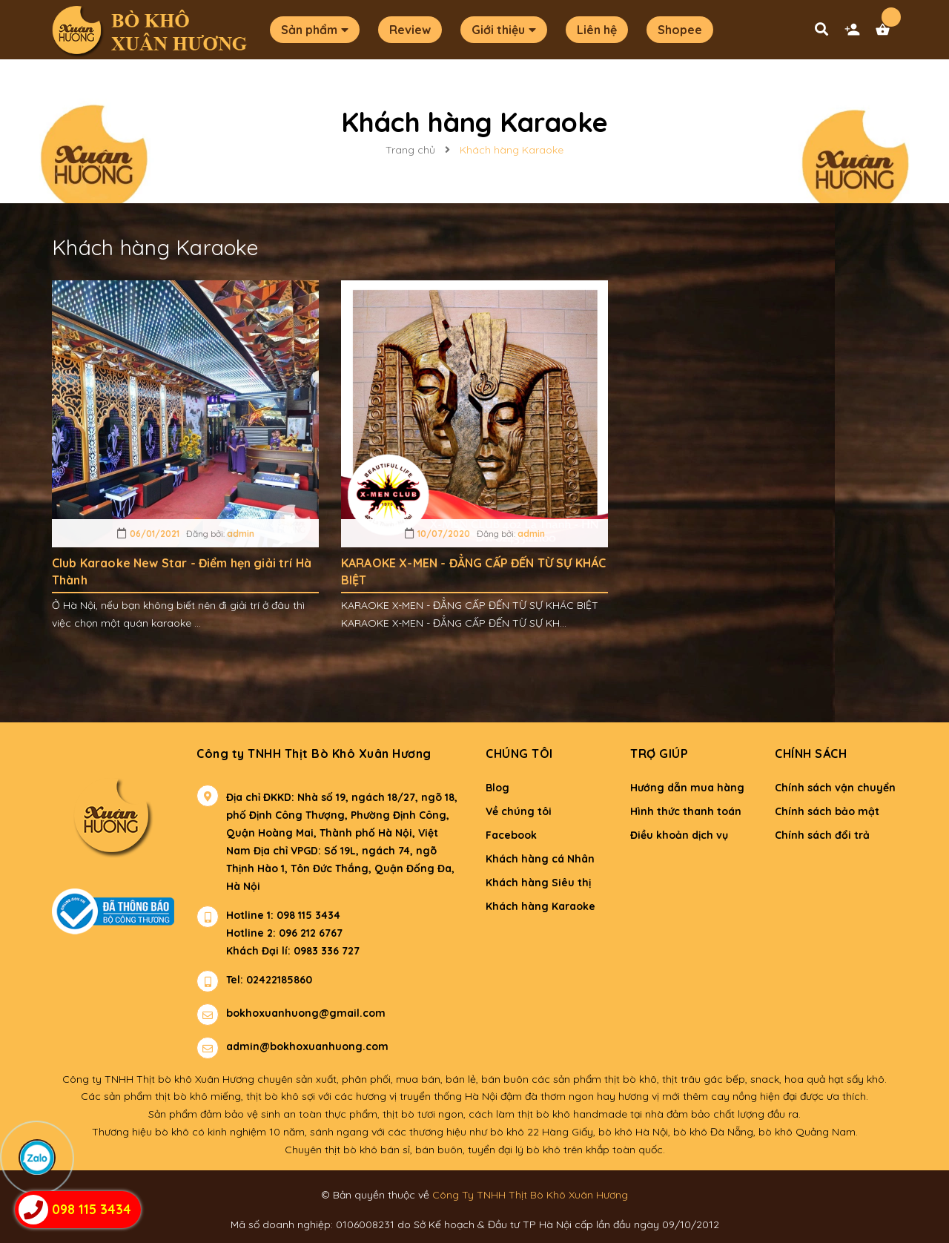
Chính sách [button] (811, 753)
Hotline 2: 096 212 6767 (284, 933)
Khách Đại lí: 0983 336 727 (278, 950)
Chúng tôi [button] (519, 753)
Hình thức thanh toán (685, 811)
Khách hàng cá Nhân (540, 859)
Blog (497, 787)
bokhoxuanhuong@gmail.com (306, 1013)
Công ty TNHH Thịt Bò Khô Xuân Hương (313, 753)
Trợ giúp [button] (659, 753)
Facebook (511, 835)
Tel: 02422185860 (269, 979)
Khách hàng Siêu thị (538, 882)
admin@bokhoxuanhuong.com (307, 1046)
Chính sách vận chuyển (835, 787)
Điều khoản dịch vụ (679, 835)
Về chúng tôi (519, 811)
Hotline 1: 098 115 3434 (283, 915)
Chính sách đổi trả (822, 835)
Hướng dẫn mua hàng (687, 787)
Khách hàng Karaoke (540, 906)
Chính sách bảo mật (827, 811)
